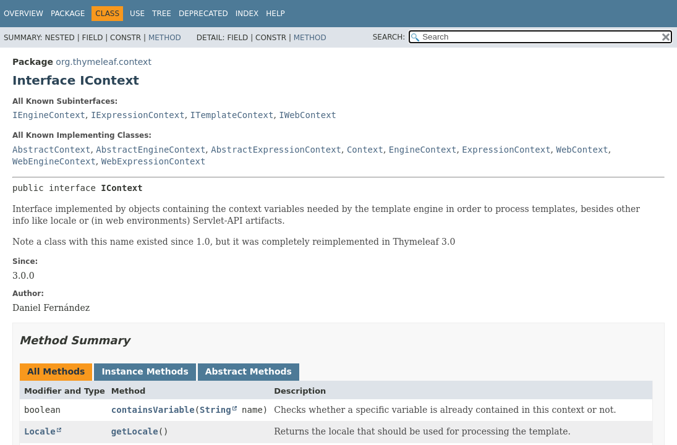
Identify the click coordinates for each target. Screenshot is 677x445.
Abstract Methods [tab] (248, 371)
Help (275, 13)
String (215, 410)
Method (164, 37)
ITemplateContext (232, 115)
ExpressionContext (506, 150)
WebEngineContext (54, 161)
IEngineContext (48, 115)
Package (68, 13)
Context (365, 150)
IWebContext (307, 115)
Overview (23, 13)
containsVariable (153, 410)
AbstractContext (51, 150)
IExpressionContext (138, 115)
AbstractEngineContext (150, 150)
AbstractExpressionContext (276, 150)
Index (247, 13)
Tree (161, 13)
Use (137, 13)
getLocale (134, 431)
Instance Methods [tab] (144, 371)
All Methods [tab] (56, 371)
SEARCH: (389, 37)
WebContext (582, 150)
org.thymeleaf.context (103, 62)
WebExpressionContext (153, 161)
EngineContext (423, 150)
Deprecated (203, 13)
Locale (40, 431)
